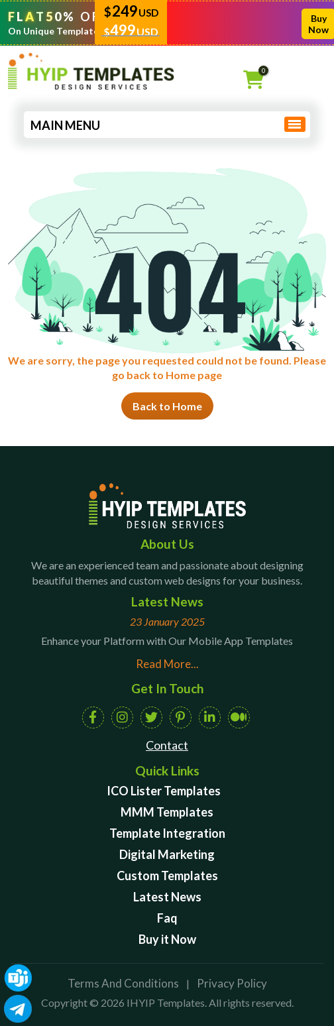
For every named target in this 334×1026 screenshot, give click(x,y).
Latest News (167, 896)
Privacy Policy (232, 983)
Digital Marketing (167, 854)
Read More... (167, 664)
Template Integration (167, 833)
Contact (167, 745)
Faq (167, 918)
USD (148, 13)
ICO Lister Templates (164, 790)
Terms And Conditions (123, 983)
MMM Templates (167, 812)
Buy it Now (167, 939)
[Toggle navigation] (292, 124)
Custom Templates (167, 875)
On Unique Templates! (57, 30)
